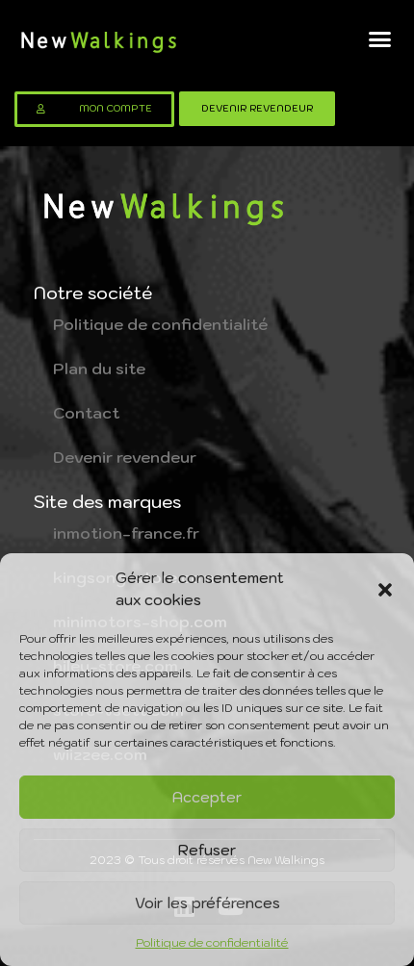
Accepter (207, 797)
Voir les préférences (207, 903)
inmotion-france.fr (126, 533)
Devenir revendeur (124, 457)
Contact (86, 412)
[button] (385, 589)
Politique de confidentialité (212, 942)
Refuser (207, 850)
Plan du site (99, 368)
